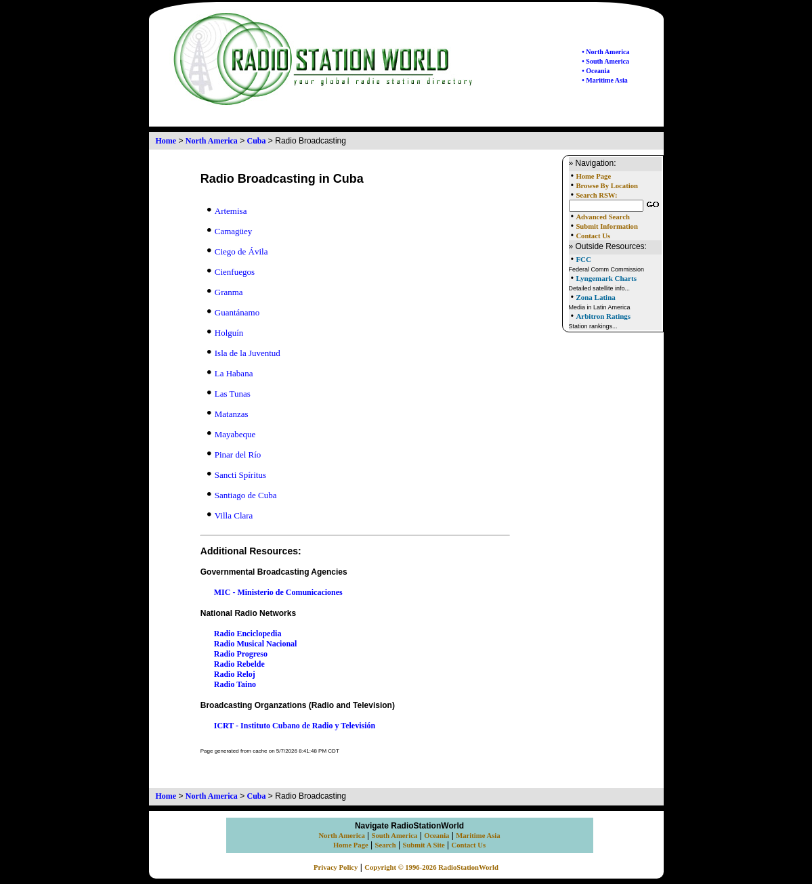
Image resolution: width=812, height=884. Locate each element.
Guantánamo (233, 312)
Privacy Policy (336, 867)
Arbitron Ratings (603, 316)
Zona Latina (595, 297)
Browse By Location (607, 186)
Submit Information (606, 226)
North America (212, 141)
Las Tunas (229, 394)
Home (166, 141)
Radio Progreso (241, 654)
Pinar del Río (234, 454)
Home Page (593, 176)
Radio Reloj (234, 674)
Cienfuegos (231, 272)
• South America (605, 61)
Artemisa (227, 211)
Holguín (225, 333)
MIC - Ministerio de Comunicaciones (278, 592)
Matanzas (228, 414)
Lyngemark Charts (606, 278)
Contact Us (593, 236)
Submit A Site (423, 845)
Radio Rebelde (239, 664)
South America (395, 835)
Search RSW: (596, 195)
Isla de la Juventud (243, 353)
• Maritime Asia (604, 80)
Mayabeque (231, 434)
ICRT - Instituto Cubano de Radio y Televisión (294, 725)
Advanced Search (602, 217)
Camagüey (230, 231)
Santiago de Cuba (242, 495)
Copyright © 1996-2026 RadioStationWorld (431, 867)
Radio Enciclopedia (248, 633)
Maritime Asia (478, 835)
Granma (225, 292)
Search (385, 845)
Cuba (256, 141)
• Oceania (596, 70)
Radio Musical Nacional (255, 643)
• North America (605, 52)
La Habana (230, 373)
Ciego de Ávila (237, 251)
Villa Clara (230, 515)
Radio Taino (235, 684)
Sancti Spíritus (236, 475)
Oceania (436, 835)
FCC (583, 259)
